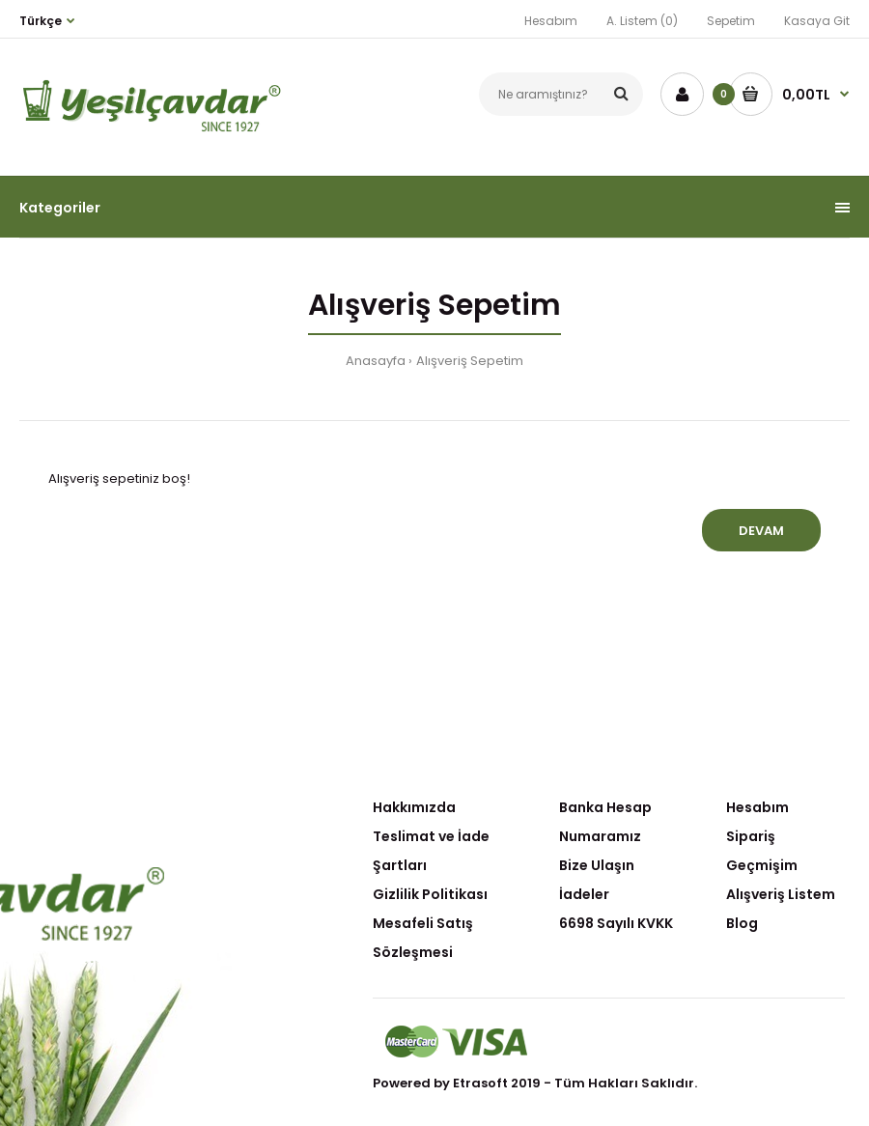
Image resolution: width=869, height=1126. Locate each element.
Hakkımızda (414, 807)
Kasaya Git (817, 21)
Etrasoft (480, 1083)
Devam (761, 530)
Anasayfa (376, 361)
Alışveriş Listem (780, 894)
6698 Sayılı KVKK (616, 923)
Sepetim (731, 21)
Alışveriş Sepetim (469, 361)
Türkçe (40, 21)
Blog (742, 923)
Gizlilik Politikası (430, 894)
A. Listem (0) (642, 21)
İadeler (584, 894)
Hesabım (550, 21)
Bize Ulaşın (596, 865)
